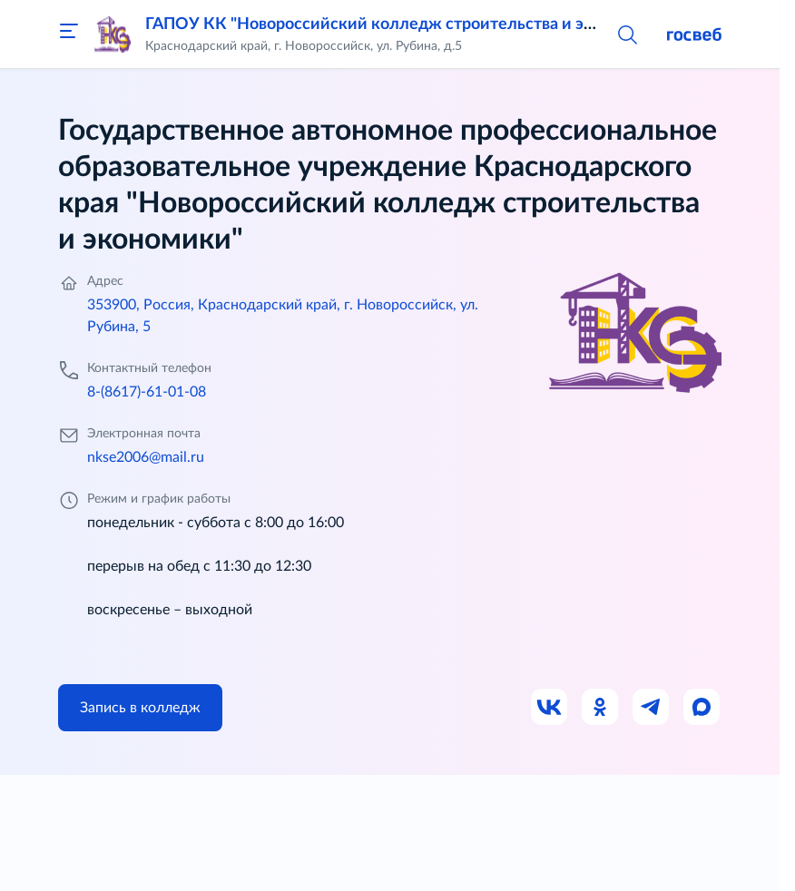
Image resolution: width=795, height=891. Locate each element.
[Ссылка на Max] (702, 708)
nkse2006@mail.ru (145, 457)
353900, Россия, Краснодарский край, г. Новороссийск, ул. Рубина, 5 (282, 316)
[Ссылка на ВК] (550, 708)
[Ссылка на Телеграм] (652, 708)
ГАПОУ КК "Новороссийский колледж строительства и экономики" (406, 24)
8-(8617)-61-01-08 (146, 392)
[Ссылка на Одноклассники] (601, 708)
